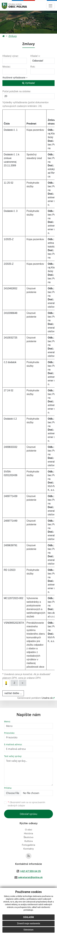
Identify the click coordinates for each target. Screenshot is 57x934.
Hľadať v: (35, 56)
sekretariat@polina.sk (30, 877)
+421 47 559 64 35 (30, 871)
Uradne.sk (47, 698)
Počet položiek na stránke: (16, 91)
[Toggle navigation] (50, 6)
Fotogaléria (28, 845)
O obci (28, 829)
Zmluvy (13, 36)
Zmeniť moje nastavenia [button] (28, 923)
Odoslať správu (28, 814)
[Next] (22, 683)
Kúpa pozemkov (35, 130)
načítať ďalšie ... (13, 693)
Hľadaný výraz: (10, 56)
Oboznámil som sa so (26, 804)
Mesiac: (6, 66)
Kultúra (28, 841)
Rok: (32, 66)
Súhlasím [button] (28, 917)
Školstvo (28, 837)
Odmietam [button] (28, 930)
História (28, 833)
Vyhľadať (28, 83)
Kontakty (28, 849)
